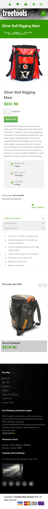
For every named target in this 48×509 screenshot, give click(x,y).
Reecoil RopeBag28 (11, 343)
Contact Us (6, 398)
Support (5, 390)
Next (45, 285)
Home (6, 32)
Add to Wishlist (38, 207)
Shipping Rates (10, 228)
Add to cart (11, 119)
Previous (40, 285)
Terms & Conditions (10, 394)
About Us (6, 378)
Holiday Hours (8, 402)
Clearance (6, 386)
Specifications (10, 223)
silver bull (28, 32)
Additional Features (12, 218)
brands (17, 32)
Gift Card (5, 382)
